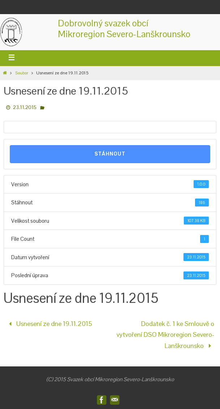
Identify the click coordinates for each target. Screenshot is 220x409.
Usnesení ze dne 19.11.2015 (49, 323)
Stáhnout (110, 154)
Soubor (21, 73)
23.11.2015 (25, 107)
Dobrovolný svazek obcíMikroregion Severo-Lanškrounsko (124, 28)
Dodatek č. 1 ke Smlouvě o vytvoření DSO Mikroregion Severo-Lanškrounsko (165, 334)
